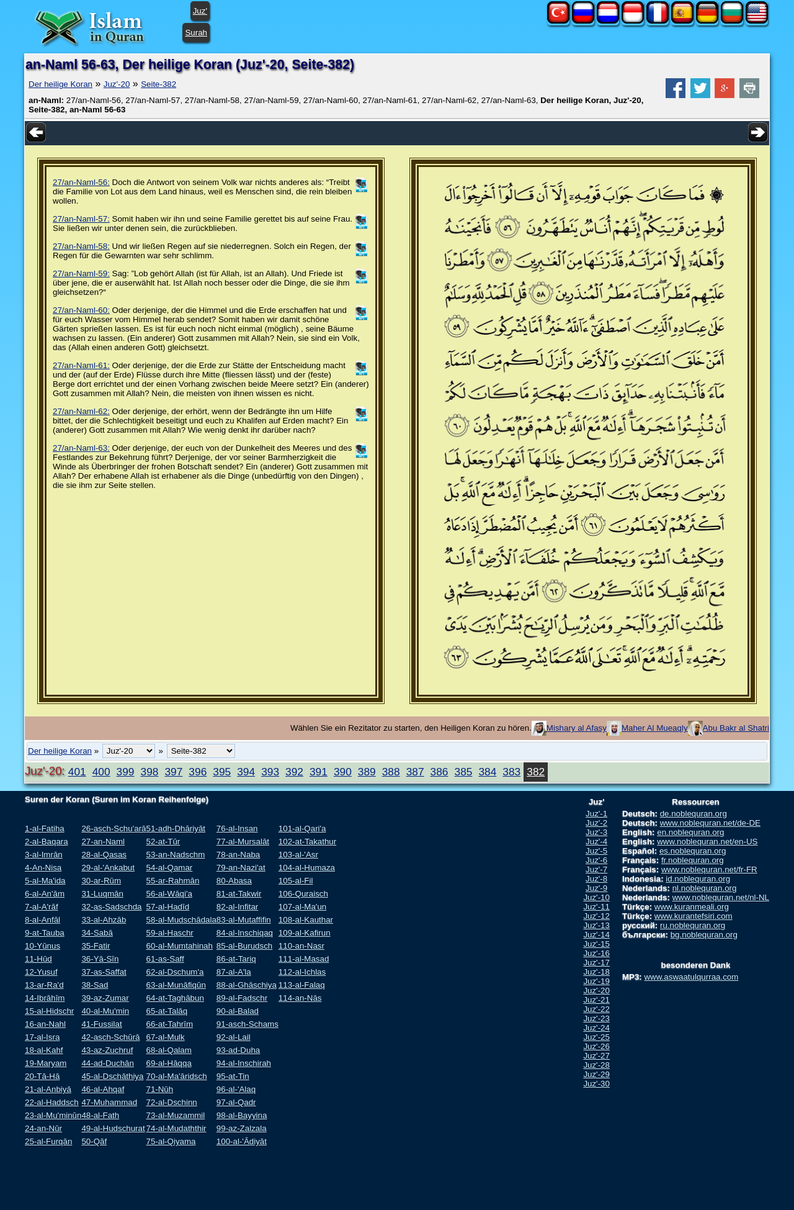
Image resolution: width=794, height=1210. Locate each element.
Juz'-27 (596, 1055)
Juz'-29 (596, 1074)
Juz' (200, 11)
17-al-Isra (42, 1037)
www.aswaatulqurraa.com (691, 977)
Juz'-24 (596, 1027)
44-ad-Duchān (107, 1063)
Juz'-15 (596, 944)
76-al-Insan (237, 828)
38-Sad (94, 985)
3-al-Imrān (44, 854)
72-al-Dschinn (171, 1102)
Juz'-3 (596, 832)
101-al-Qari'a (302, 828)
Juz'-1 (596, 813)
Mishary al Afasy (576, 728)
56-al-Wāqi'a (169, 893)
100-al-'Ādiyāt (241, 1141)
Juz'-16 (596, 953)
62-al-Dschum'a (174, 972)
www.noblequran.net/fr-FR (709, 869)
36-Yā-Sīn (99, 959)
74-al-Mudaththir (176, 1128)
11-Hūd (38, 959)
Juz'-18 (596, 972)
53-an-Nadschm (175, 854)
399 (126, 771)
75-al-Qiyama (170, 1141)
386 (439, 771)
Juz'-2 (596, 823)
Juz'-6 (596, 860)
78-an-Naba (238, 854)
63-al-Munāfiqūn (175, 985)
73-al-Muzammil (175, 1115)
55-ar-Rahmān (172, 880)
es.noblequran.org (692, 851)
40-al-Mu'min (105, 1011)
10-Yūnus (42, 945)
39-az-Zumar (104, 998)
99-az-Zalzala (241, 1128)
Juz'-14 (596, 934)
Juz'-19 (596, 981)
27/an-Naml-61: (81, 365)
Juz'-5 (596, 851)
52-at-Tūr (163, 841)
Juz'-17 (596, 962)
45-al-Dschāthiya (112, 1076)
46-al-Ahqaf (102, 1089)
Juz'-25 (596, 1037)
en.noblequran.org (690, 832)
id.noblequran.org (698, 878)
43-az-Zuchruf (107, 1050)
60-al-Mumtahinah (179, 945)
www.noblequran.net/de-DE (710, 823)
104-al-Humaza (307, 867)
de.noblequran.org (693, 813)
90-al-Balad (237, 1011)
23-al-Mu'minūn (53, 1115)
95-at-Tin (232, 1076)
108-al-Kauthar (306, 919)
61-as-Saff (165, 959)
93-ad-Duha (238, 1050)
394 (246, 771)
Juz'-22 (596, 1009)
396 (198, 771)
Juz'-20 (117, 84)
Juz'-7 (596, 869)
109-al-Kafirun (305, 932)
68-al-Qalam (168, 1050)
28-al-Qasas (104, 854)
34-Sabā (96, 932)
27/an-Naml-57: (81, 218)
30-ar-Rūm (101, 880)
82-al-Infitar (237, 906)
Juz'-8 (596, 878)
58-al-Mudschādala (181, 919)
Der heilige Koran (60, 84)
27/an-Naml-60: (81, 310)
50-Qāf (94, 1141)
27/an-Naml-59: (81, 273)
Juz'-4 (596, 841)
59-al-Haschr (169, 932)
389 (367, 771)
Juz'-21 (596, 1000)
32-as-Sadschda (111, 906)
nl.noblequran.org (704, 888)
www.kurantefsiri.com (693, 916)
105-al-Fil (296, 880)
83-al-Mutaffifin (243, 919)
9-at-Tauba (45, 932)
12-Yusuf (41, 972)
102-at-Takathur (307, 841)
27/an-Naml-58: (81, 246)
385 (464, 771)
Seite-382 (158, 84)
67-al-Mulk (165, 1037)
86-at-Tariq (236, 959)
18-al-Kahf (44, 1050)
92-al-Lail (233, 1037)
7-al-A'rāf (41, 906)
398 (150, 771)
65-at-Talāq (166, 1011)
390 (343, 771)
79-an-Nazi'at (240, 867)
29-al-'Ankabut (108, 867)
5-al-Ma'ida (45, 880)
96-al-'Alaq (236, 1089)
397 (173, 771)
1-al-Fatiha (45, 828)
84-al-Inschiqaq (244, 932)
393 (270, 771)
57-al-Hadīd (167, 906)
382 (536, 771)
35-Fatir (95, 945)
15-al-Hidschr (49, 1011)
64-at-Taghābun (174, 998)
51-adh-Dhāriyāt (175, 828)
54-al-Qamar (169, 867)
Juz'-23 (596, 1018)
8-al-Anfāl (42, 919)
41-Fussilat (101, 1024)
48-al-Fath (100, 1115)
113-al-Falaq (302, 985)
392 (294, 771)
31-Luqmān (102, 893)
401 (77, 771)
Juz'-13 (596, 925)
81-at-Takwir (239, 893)
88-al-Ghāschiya (246, 985)
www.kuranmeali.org (691, 906)
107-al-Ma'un (302, 906)
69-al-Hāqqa (168, 1063)
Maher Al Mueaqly (655, 728)
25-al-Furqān (48, 1141)
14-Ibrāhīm (45, 998)
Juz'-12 (596, 916)
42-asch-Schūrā (110, 1037)
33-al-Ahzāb (103, 919)
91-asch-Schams (247, 1024)
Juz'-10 (596, 897)
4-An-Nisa (43, 867)
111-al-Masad (304, 959)
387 (415, 771)
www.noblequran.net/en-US (707, 841)
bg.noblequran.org (704, 934)
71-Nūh (159, 1089)
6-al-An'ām (45, 893)
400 (101, 771)
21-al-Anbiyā (48, 1089)
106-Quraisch (303, 893)
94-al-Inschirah (243, 1063)
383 (511, 771)
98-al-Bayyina (241, 1115)
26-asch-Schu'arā (113, 828)
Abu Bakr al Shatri (736, 728)
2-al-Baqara (46, 841)
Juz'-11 (596, 906)
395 (222, 771)
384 (487, 771)
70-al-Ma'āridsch (176, 1076)
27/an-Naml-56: (81, 182)
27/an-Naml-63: (81, 448)
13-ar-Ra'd (44, 985)
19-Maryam (45, 1063)
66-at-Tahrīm (169, 1024)
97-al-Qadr (236, 1102)
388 (391, 771)
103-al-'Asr (298, 854)
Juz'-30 (596, 1083)
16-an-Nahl (45, 1024)
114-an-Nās (300, 998)
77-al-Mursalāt (242, 841)
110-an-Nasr (301, 945)
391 (319, 771)
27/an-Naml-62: (81, 411)
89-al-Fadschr (241, 998)
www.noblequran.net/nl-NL (720, 897)
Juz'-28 (596, 1065)
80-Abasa (234, 880)
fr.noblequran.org (692, 860)
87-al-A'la (233, 972)
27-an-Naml (103, 841)
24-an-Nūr (43, 1128)
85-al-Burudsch (244, 945)
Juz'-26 (596, 1046)
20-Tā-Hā (42, 1076)
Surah (196, 32)
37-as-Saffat (103, 972)
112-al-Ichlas (302, 972)
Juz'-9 (596, 888)
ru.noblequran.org (692, 925)
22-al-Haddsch (52, 1102)
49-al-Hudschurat (113, 1128)
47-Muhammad (109, 1102)
